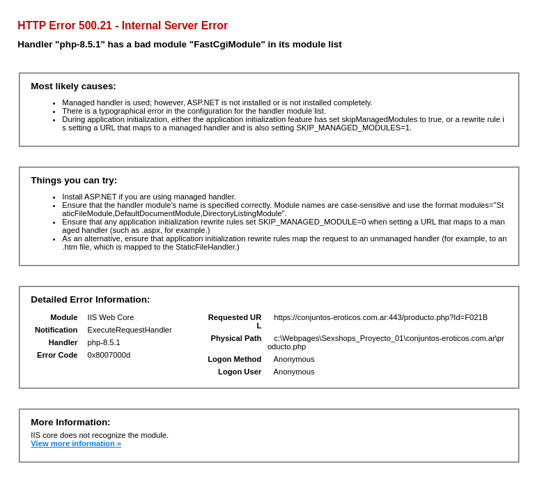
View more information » (76, 443)
